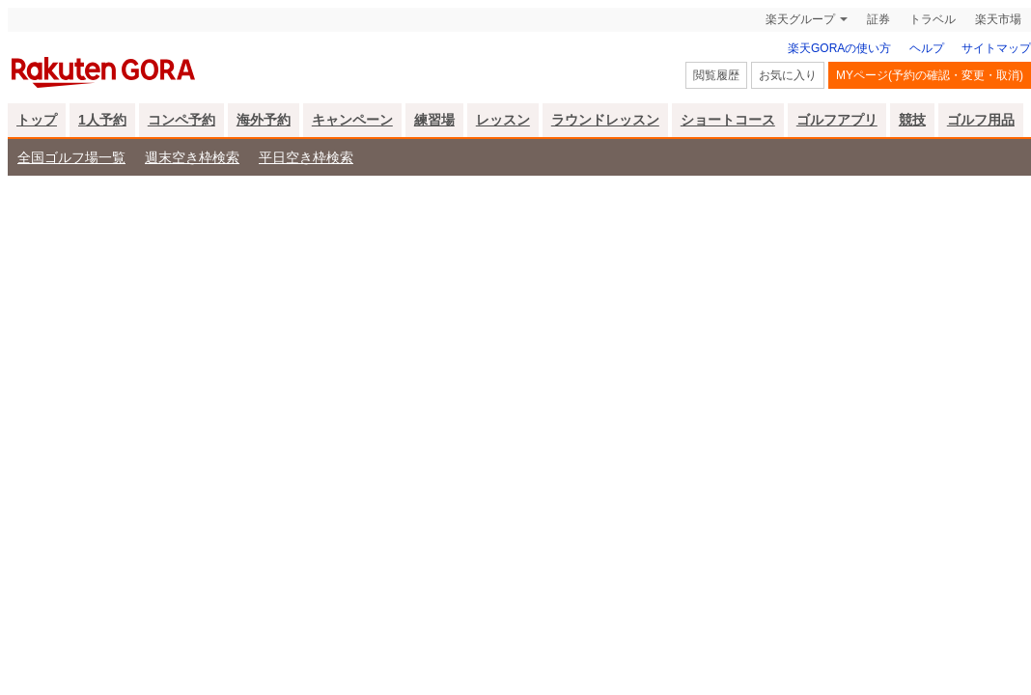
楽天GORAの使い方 (839, 48)
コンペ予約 (181, 119)
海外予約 (264, 119)
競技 (912, 119)
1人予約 (102, 119)
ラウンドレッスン (605, 119)
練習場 (434, 119)
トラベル (932, 19)
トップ (36, 119)
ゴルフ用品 (981, 119)
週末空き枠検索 (192, 157)
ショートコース (728, 119)
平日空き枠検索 (306, 157)
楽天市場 (998, 19)
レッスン (503, 119)
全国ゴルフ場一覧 (71, 157)
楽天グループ (800, 19)
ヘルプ (926, 48)
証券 (878, 19)
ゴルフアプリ (837, 119)
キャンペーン (352, 119)
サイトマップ (996, 48)
